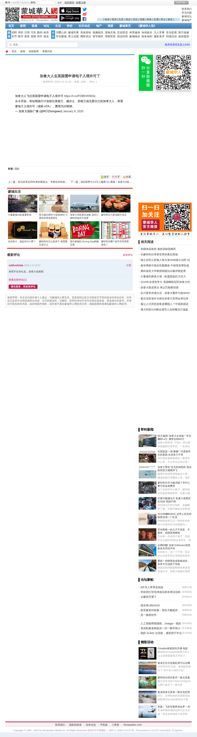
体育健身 (134, 32)
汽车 (33, 32)
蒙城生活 (14, 191)
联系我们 (187, 8)
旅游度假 (183, 36)
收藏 (128, 176)
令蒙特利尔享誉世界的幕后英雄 (159, 254)
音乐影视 (171, 32)
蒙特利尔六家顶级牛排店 (114, 214)
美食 (149, 19)
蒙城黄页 (125, 25)
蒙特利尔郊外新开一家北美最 (174, 677)
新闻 (23, 25)
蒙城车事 (73, 32)
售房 (114, 19)
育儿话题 (73, 36)
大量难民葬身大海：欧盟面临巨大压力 (163, 276)
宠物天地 (110, 32)
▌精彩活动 (146, 642)
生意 (121, 19)
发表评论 (128, 254)
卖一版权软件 (149, 614)
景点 (163, 19)
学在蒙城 (61, 36)
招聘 (14, 32)
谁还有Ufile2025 (150, 605)
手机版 (104, 724)
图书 (20, 36)
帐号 (7, 2)
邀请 (106, 176)
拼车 (39, 36)
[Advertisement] (138, 12)
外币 (14, 36)
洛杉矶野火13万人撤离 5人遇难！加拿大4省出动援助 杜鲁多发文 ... (118, 181)
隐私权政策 (75, 724)
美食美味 (85, 32)
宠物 (33, 36)
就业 (128, 19)
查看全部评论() (18, 279)
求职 (20, 32)
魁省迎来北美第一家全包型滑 (174, 692)
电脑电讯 (98, 32)
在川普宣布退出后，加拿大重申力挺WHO (165, 292)
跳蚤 (34, 25)
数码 (39, 32)
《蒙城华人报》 (147, 25)
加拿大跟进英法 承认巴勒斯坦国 (160, 287)
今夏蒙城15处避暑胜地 (19, 214)
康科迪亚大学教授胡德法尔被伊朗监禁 (163, 270)
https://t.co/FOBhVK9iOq (79, 95)
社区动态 (84, 25)
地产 (99, 25)
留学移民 (98, 36)
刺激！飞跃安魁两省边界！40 (174, 706)
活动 (135, 19)
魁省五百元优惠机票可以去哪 (174, 663)
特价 (70, 25)
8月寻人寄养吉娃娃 (152, 587)
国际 (17, 168)
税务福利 (147, 36)
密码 (33, 2)
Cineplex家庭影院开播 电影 (173, 648)
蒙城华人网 (6, 51)
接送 (170, 19)
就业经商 (122, 36)
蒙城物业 (134, 36)
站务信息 (91, 724)
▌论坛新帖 (146, 579)
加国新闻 (34, 51)
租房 (107, 19)
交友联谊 (122, 32)
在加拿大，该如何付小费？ (22, 241)
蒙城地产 (187, 20)
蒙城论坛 (187, 16)
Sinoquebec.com (132, 724)
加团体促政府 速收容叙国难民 (158, 248)
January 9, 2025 (73, 111)
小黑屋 (115, 724)
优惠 (142, 19)
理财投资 (110, 36)
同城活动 (171, 36)
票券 (27, 36)
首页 (11, 25)
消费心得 (61, 32)
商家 (110, 25)
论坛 (46, 25)
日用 (27, 32)
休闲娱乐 (147, 32)
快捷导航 (180, 2)
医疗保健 (183, 32)
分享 (117, 176)
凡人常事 (159, 32)
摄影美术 (159, 36)
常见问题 (187, 12)
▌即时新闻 (146, 429)
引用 (128, 265)
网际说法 (85, 36)
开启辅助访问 (191, 2)
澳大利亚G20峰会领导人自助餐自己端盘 (164, 309)
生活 (58, 25)
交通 (156, 19)
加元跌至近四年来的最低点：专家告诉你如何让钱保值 (48, 181)
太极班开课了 (149, 596)
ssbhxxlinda (16, 265)
